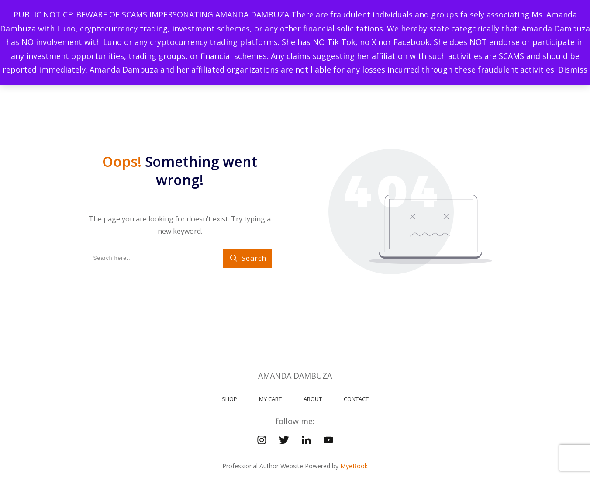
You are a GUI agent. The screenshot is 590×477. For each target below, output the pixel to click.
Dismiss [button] (572, 69)
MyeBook (354, 449)
